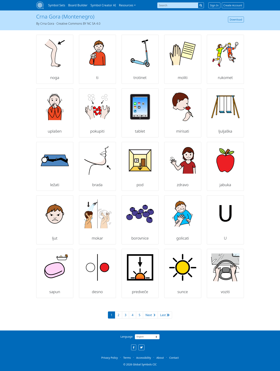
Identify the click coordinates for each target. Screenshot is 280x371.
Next (150, 315)
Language (126, 336)
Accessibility (143, 357)
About (160, 357)
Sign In (214, 5)
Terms (127, 357)
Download (236, 19)
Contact (174, 357)
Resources (126, 5)
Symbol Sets (56, 5)
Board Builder (77, 5)
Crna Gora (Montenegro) (65, 16)
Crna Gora (47, 23)
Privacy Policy (109, 357)
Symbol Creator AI (103, 5)
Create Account (233, 5)
